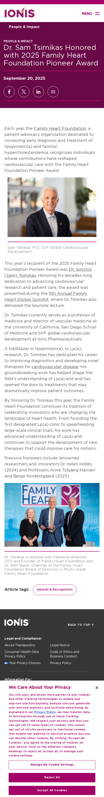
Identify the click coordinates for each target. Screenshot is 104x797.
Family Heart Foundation (60, 128)
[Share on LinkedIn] (38, 91)
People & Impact (24, 27)
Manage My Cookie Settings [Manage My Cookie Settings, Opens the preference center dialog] (52, 767)
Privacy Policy (60, 663)
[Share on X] (23, 91)
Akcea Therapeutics (19, 645)
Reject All (52, 780)
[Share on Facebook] (9, 91)
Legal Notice (60, 645)
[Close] (97, 691)
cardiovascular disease (55, 367)
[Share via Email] (53, 91)
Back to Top (81, 625)
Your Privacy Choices (25, 663)
